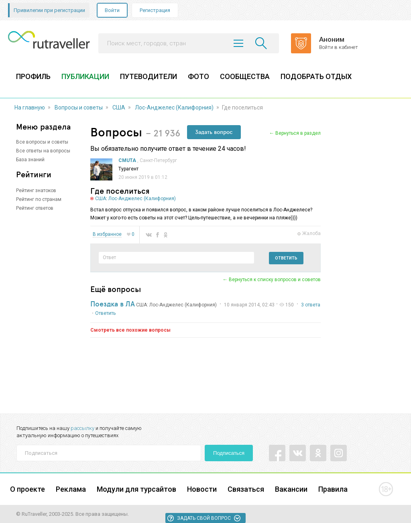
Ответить (286, 258)
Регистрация (155, 10)
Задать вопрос (214, 132)
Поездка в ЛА (112, 303)
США (118, 107)
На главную (29, 107)
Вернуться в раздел (298, 133)
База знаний (30, 159)
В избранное (107, 234)
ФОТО (198, 76)
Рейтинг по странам (38, 199)
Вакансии (291, 489)
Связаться (246, 489)
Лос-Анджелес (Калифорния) (174, 107)
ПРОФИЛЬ (33, 76)
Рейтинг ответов (34, 208)
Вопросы (116, 131)
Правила (333, 489)
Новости (202, 489)
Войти (112, 10)
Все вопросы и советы (42, 142)
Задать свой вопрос (204, 518)
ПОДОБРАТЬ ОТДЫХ (316, 76)
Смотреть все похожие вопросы (130, 330)
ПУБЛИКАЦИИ (85, 76)
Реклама (71, 489)
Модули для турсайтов (136, 489)
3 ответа (310, 305)
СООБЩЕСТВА (245, 76)
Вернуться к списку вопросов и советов (275, 279)
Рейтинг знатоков (36, 190)
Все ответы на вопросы (43, 151)
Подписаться (228, 453)
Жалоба (311, 233)
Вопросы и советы (79, 107)
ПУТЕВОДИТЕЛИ (148, 76)
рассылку (82, 428)
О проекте (27, 489)
